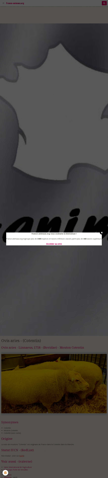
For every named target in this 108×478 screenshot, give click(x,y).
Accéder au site (54, 244)
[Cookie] (5, 473)
